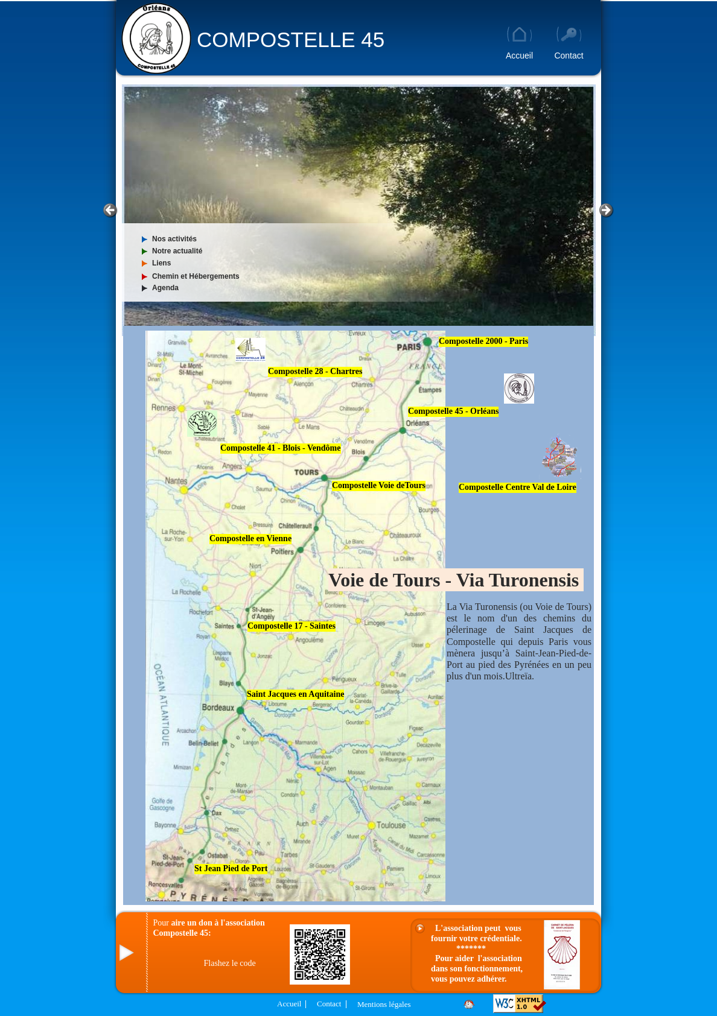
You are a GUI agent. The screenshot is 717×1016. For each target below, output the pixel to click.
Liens (161, 263)
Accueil (289, 1003)
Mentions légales (383, 1004)
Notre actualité (177, 251)
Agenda (165, 288)
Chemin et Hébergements (196, 276)
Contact (329, 1003)
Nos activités (174, 239)
